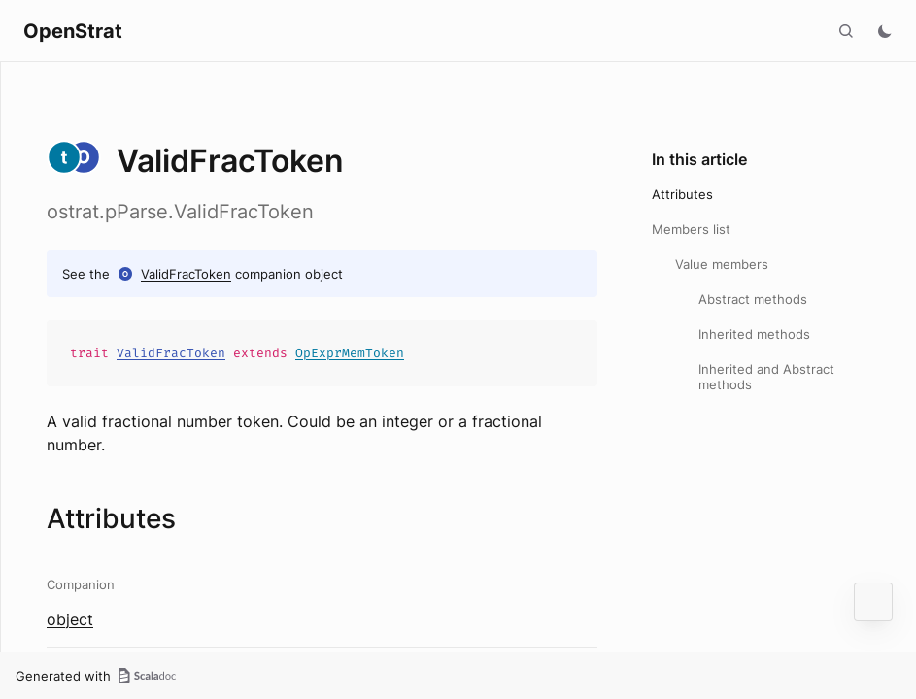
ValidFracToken (186, 274)
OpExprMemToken (349, 353)
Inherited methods (754, 334)
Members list (691, 229)
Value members (721, 264)
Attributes (682, 194)
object (70, 619)
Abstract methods (752, 299)
